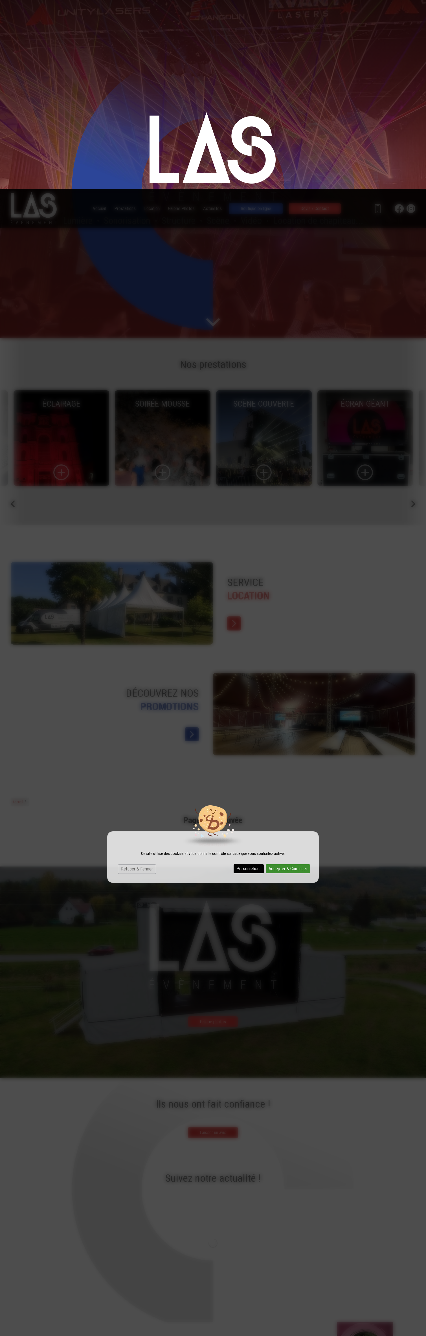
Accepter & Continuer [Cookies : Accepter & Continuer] (288, 679)
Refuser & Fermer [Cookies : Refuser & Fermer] (137, 680)
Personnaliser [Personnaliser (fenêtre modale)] (248, 679)
